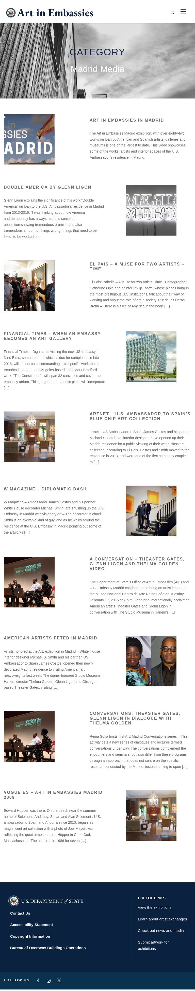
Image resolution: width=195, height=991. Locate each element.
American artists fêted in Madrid (50, 639)
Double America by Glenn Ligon (47, 189)
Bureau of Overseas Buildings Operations (48, 949)
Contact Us (20, 915)
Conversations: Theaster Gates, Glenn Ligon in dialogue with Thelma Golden (135, 720)
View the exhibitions (154, 909)
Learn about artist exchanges (162, 920)
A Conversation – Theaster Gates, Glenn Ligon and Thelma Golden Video (137, 565)
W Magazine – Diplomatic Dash (45, 490)
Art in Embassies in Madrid (127, 122)
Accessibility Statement (31, 926)
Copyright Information (30, 938)
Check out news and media (161, 932)
